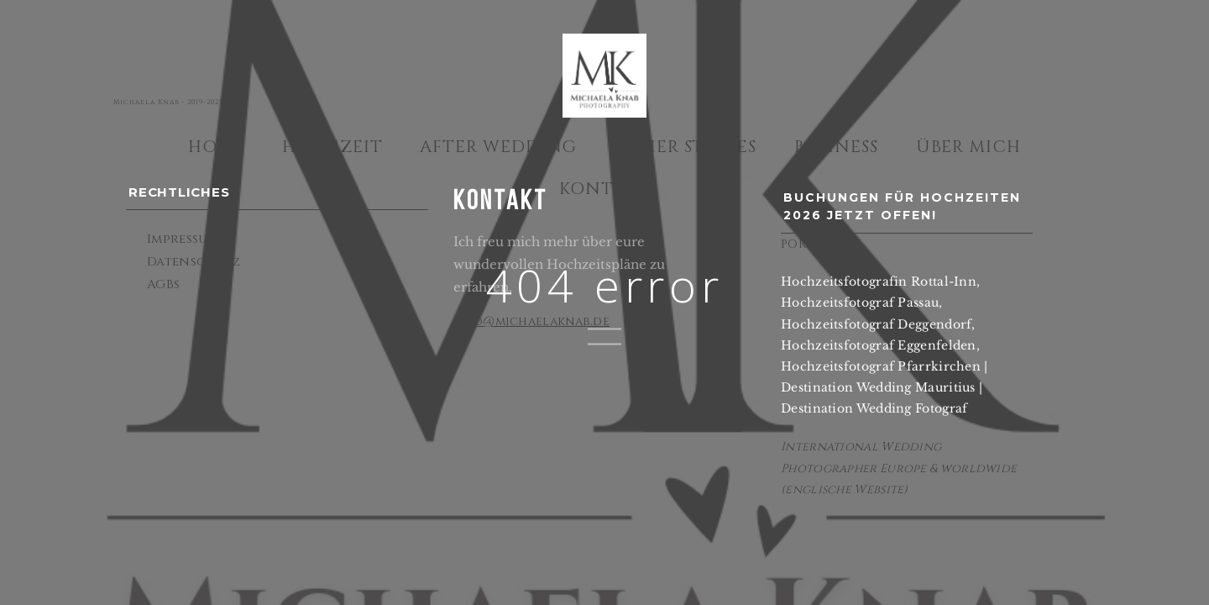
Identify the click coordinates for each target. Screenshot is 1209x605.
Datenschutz (193, 262)
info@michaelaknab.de (531, 321)
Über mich (969, 146)
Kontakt (604, 188)
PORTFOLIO (816, 244)
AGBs (163, 284)
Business (836, 146)
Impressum (183, 239)
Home (216, 146)
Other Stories (685, 146)
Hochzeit (332, 146)
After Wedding (498, 146)
